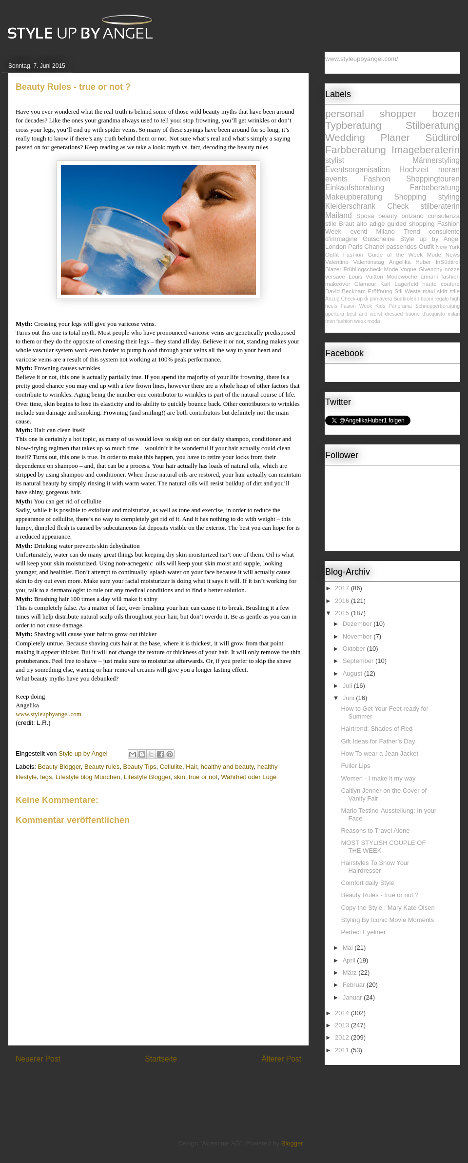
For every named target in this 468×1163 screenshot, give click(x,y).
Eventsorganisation (357, 169)
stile (454, 291)
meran (449, 169)
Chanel (374, 246)
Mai (349, 947)
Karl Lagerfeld (399, 284)
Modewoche (402, 276)
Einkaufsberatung (354, 187)
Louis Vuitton (366, 276)
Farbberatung (355, 149)
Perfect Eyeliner (363, 932)
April (350, 960)
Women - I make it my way (378, 778)
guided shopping (411, 223)
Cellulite (171, 766)
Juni (349, 698)
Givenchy (431, 269)
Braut (346, 223)
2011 (343, 1050)
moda (374, 321)
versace (335, 276)
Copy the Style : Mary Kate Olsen (387, 907)
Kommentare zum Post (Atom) (175, 1083)
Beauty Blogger (59, 766)
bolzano (412, 216)
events (336, 179)
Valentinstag (368, 262)
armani (429, 276)
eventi (358, 231)
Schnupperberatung (437, 306)
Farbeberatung (435, 187)
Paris (355, 246)
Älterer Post (281, 1059)
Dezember (358, 623)
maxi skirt (435, 291)
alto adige (371, 223)
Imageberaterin (425, 149)
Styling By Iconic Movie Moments (387, 919)
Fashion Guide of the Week (383, 254)
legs (46, 777)
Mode (391, 269)
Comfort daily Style (367, 882)
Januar (353, 997)
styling (449, 197)
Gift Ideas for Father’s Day (378, 741)
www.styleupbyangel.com (48, 714)
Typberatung (353, 125)
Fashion (376, 179)
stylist (334, 160)
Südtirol (442, 137)
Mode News (443, 254)
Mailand (338, 215)
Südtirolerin (406, 298)
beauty (387, 216)
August (353, 673)
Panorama (400, 306)
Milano (385, 231)
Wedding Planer (367, 137)
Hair (191, 766)
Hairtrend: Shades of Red (376, 728)
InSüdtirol (448, 262)
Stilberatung (433, 125)
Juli (348, 685)
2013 (343, 1025)
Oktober (355, 648)
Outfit (332, 254)
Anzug (332, 298)
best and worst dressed (375, 314)
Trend (412, 231)
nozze (452, 269)
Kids (380, 306)
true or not (203, 777)
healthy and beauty (227, 766)
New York (448, 246)
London (335, 246)
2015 (343, 613)
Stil (398, 291)
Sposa (365, 216)
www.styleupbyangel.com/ (361, 58)
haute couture (441, 284)
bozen (446, 113)
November (358, 636)
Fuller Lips (355, 765)
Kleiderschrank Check (367, 206)
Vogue (408, 269)
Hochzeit (414, 169)
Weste (413, 291)
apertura (334, 314)
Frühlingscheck (363, 269)
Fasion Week (356, 306)
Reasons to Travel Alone (375, 830)
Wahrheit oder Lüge (248, 777)
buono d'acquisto (425, 314)
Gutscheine (379, 238)
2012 (343, 1037)
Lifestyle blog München (88, 777)
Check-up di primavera (366, 298)
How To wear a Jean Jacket (379, 753)
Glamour (365, 284)
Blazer (333, 269)
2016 (343, 600)
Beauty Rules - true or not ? (379, 895)
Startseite (161, 1059)
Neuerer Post (38, 1059)
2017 (343, 588)
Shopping (410, 197)
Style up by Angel (430, 238)
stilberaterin (440, 206)
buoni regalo (434, 298)
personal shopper (370, 113)
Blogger (292, 1143)
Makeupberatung (353, 197)
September (359, 660)
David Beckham (345, 291)
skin (179, 777)
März (351, 972)
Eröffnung (380, 291)
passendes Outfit (410, 246)
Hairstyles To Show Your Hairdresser (375, 866)
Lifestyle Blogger (147, 777)
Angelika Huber (410, 262)
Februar (355, 984)
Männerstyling (436, 160)
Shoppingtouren (433, 179)
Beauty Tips (139, 766)
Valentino (337, 262)
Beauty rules (101, 766)
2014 (343, 1013)
